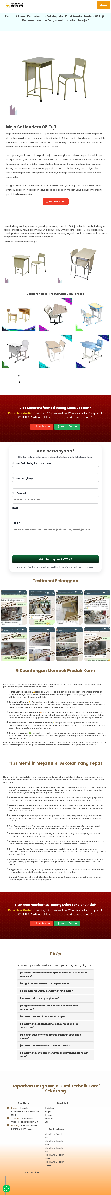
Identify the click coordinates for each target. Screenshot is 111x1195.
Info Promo (42, 427)
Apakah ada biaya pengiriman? (39, 998)
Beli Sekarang (56, 202)
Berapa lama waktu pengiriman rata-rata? (46, 991)
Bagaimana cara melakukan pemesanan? (46, 984)
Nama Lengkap (55, 483)
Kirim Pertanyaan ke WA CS (55, 560)
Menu (103, 5)
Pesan (55, 538)
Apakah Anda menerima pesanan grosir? (45, 1046)
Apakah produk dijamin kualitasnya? (42, 1017)
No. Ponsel (55, 498)
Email (55, 513)
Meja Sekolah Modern (59, 1191)
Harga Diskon (67, 427)
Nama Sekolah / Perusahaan (55, 468)
